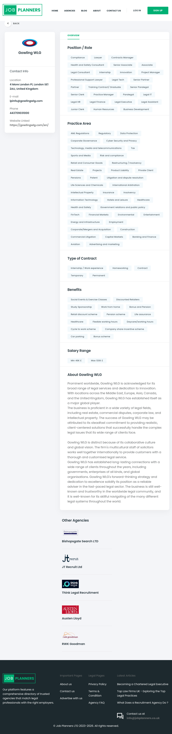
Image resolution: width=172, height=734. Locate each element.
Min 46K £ (76, 360)
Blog (84, 7)
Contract (143, 268)
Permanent (99, 275)
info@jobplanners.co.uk (143, 718)
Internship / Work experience (87, 268)
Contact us (67, 691)
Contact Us (114, 7)
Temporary (77, 275)
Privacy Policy (97, 684)
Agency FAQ (96, 703)
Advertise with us (71, 698)
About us (66, 684)
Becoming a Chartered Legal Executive (142, 684)
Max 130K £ (97, 360)
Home (55, 7)
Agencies (69, 7)
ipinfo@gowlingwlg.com (26, 101)
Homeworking (120, 268)
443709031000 (19, 113)
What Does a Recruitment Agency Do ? (142, 703)
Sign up (158, 7)
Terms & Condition (95, 693)
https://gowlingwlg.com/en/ (29, 125)
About (97, 7)
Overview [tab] (73, 35)
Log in (137, 7)
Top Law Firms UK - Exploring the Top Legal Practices (141, 693)
